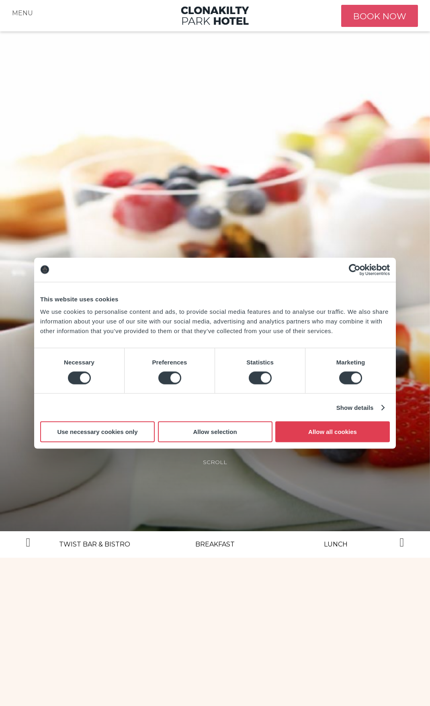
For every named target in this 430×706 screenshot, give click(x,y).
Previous (28, 544)
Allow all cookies (332, 431)
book (378, 15)
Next (402, 544)
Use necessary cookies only (97, 431)
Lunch (336, 544)
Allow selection (215, 431)
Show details (355, 407)
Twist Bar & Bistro (94, 544)
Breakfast (215, 544)
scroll (215, 462)
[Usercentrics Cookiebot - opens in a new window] (354, 270)
